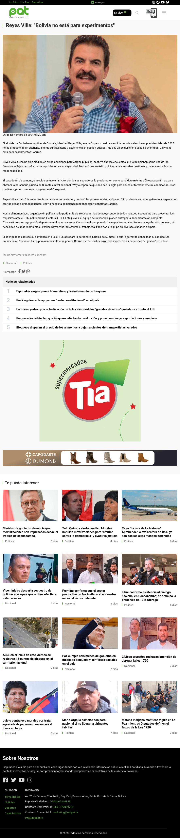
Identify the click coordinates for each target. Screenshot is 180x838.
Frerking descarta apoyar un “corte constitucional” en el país (57, 300)
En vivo (120, 12)
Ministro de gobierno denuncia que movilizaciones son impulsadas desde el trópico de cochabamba (30, 532)
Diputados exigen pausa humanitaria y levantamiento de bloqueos (61, 291)
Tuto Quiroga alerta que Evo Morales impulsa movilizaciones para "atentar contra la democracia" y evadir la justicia (90, 532)
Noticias (10, 802)
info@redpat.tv (34, 817)
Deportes (10, 807)
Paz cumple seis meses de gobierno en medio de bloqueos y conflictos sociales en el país (89, 659)
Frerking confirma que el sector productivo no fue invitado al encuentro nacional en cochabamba (89, 594)
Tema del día (12, 796)
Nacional (11, 263)
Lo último (14, 2)
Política (27, 263)
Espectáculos (13, 813)
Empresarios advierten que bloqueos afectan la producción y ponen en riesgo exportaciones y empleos (86, 318)
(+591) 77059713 (63, 806)
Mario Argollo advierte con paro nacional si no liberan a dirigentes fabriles (85, 723)
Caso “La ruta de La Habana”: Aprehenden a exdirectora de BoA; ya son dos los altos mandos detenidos (147, 532)
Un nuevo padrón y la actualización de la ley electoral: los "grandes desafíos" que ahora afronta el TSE (85, 309)
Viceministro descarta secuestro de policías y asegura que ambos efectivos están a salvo (30, 594)
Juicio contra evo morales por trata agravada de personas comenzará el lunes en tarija (27, 724)
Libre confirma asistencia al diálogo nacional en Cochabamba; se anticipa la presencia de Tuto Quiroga (149, 596)
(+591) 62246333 (60, 801)
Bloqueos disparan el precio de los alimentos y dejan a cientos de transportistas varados (76, 327)
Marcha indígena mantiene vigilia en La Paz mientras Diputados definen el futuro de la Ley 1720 (148, 723)
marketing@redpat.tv (65, 812)
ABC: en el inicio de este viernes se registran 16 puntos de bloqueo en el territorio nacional (28, 658)
